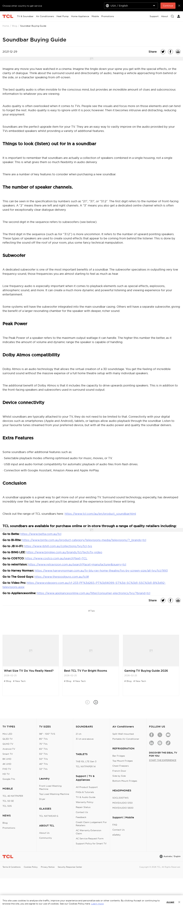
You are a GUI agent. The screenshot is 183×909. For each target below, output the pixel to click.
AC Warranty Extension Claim (88, 832)
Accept (170, 902)
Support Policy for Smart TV (91, 843)
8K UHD (7, 759)
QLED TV (8, 738)
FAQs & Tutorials (85, 792)
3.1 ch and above (84, 738)
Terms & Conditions (12, 867)
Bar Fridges (118, 755)
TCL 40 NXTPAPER (13, 795)
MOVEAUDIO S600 (122, 807)
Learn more (97, 903)
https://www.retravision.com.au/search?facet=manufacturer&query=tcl (77, 564)
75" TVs (43, 743)
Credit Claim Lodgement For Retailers (91, 824)
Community (45, 837)
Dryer (42, 799)
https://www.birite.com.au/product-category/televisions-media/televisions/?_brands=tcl (84, 540)
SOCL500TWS (120, 797)
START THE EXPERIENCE (162, 760)
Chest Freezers (120, 765)
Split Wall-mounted (123, 733)
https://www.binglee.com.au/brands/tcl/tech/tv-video (64, 552)
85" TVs (43, 738)
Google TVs (9, 779)
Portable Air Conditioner (125, 738)
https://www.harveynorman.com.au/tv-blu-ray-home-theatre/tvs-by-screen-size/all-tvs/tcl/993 (101, 570)
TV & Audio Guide (85, 797)
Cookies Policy (31, 867)
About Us (44, 832)
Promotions (9, 827)
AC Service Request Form (89, 838)
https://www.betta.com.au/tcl (40, 534)
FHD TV (7, 769)
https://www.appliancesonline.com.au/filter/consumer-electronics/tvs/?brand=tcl (93, 593)
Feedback (81, 817)
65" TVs (43, 749)
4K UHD (7, 764)
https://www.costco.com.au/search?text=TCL (56, 558)
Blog (14, 25)
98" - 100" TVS (47, 733)
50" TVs (43, 759)
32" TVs (43, 769)
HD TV (6, 774)
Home (6, 25)
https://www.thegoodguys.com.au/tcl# (61, 576)
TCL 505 (7, 806)
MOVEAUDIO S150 (122, 802)
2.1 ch (78, 733)
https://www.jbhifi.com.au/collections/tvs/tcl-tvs (58, 546)
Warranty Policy (84, 802)
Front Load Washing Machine (50, 787)
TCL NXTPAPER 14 (85, 766)
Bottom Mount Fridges (124, 780)
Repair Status (83, 807)
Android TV (9, 749)
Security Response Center (70, 867)
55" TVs (43, 754)
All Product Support (87, 787)
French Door (119, 770)
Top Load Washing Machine (54, 794)
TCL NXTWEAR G (48, 816)
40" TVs (43, 764)
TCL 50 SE (8, 801)
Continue (168, 5)
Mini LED (7, 733)
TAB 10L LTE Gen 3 (86, 761)
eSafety (116, 834)
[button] (96, 702)
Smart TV (8, 754)
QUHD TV (8, 743)
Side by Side (119, 775)
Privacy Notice (47, 867)
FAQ (114, 824)
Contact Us (82, 812)
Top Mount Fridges (122, 760)
